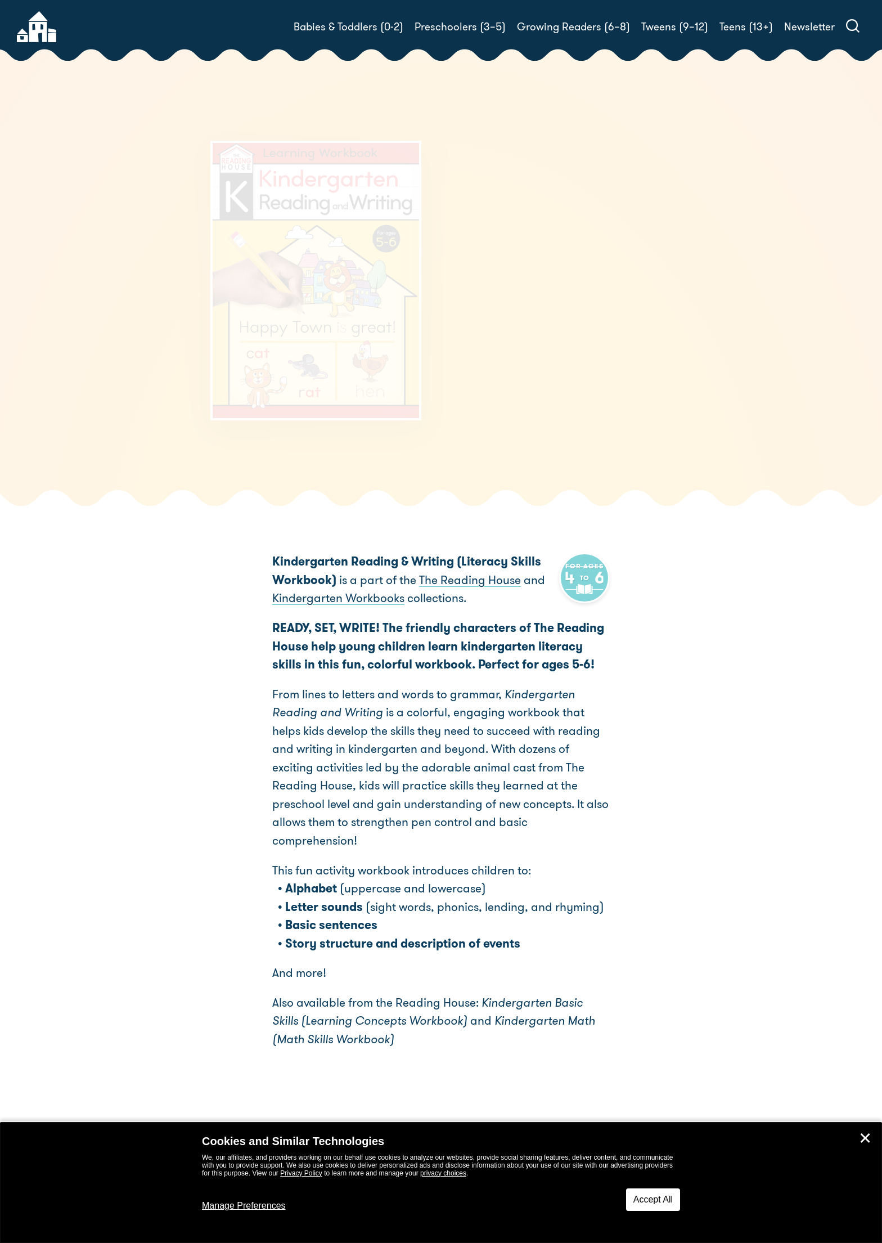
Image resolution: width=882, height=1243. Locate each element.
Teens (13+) (746, 26)
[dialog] (441, 1183)
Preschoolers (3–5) (460, 26)
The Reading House (537, 363)
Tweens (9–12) (674, 26)
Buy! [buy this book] (477, 403)
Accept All (653, 1199)
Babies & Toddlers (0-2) (348, 26)
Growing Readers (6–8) (573, 26)
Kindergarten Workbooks (338, 598)
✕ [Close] (865, 1138)
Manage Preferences (244, 1205)
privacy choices (443, 1173)
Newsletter (809, 26)
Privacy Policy (301, 1173)
